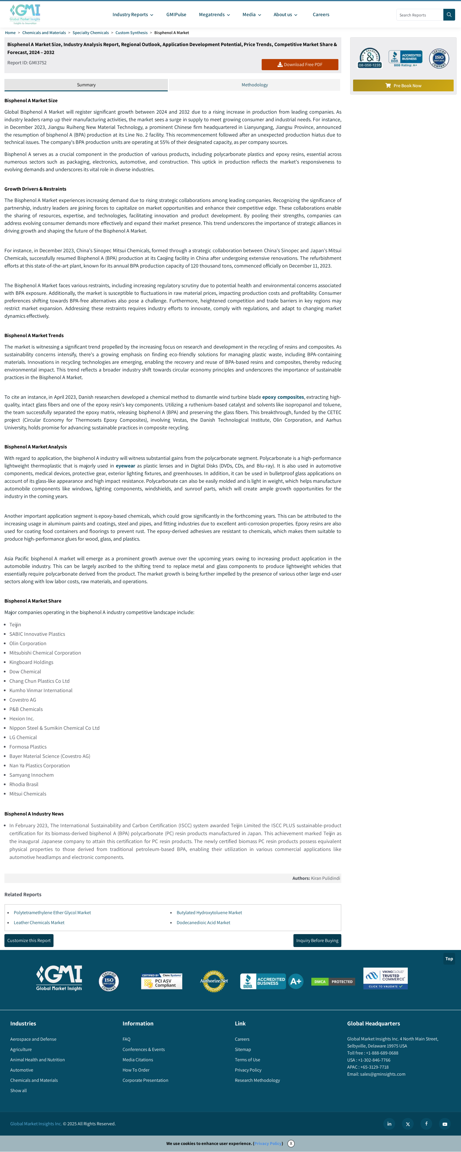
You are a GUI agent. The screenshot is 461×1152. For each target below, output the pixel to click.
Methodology (255, 85)
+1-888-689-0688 (381, 1053)
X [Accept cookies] (291, 1144)
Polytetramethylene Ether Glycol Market (52, 913)
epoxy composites (283, 397)
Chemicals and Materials (44, 32)
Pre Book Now (403, 86)
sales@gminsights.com (382, 1075)
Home (10, 32)
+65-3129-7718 (374, 1067)
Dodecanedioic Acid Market (203, 923)
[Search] (449, 15)
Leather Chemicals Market (39, 923)
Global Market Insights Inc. (36, 1124)
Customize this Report (29, 941)
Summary (86, 85)
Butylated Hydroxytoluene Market (209, 913)
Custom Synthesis (132, 32)
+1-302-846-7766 (373, 1060)
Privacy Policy (268, 1144)
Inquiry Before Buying (317, 941)
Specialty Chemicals (91, 32)
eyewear (155, 466)
